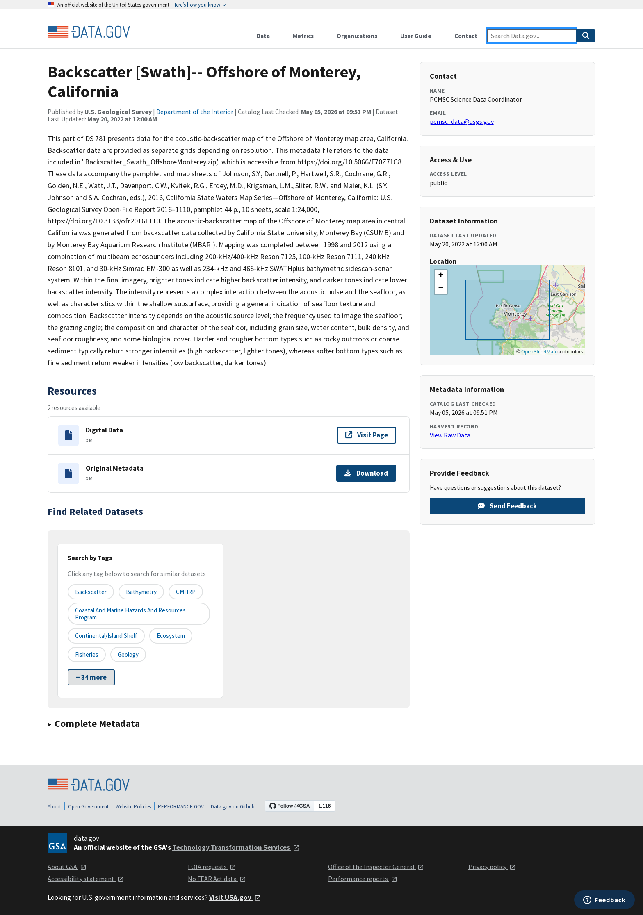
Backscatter (91, 592)
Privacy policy (492, 867)
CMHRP (186, 592)
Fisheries (86, 654)
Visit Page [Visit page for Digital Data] (366, 434)
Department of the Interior (194, 111)
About (54, 806)
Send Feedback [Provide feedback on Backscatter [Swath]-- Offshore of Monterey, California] (507, 505)
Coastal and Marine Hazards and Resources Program (130, 613)
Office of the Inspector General (376, 867)
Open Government (88, 806)
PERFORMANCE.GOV (181, 806)
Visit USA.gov (235, 897)
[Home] (89, 32)
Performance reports (362, 878)
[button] (441, 276)
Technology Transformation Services (236, 847)
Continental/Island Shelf (106, 636)
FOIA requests (212, 867)
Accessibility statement (86, 878)
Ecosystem (171, 636)
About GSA (67, 867)
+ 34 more (91, 677)
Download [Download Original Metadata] (366, 473)
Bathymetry (141, 592)
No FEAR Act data (217, 878)
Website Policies (133, 806)
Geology (128, 654)
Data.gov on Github (233, 806)
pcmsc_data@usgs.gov (462, 121)
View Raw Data (450, 435)
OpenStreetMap (538, 352)
